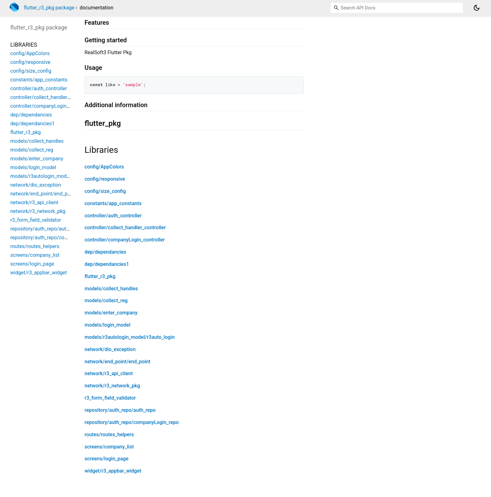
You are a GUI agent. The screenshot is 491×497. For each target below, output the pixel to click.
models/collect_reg (106, 300)
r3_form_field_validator (110, 398)
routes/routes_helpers (109, 434)
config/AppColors (104, 167)
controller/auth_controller (113, 216)
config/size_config (105, 191)
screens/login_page (106, 459)
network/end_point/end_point (117, 362)
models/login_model (107, 325)
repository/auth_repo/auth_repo (120, 410)
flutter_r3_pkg (100, 276)
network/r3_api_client (109, 373)
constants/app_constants (113, 203)
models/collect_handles (111, 289)
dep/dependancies (105, 252)
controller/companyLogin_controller (125, 240)
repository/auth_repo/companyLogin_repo (132, 422)
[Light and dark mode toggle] (477, 8)
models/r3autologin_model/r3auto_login (130, 337)
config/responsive (105, 179)
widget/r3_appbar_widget (113, 471)
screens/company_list (109, 447)
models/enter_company (111, 313)
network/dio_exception (110, 349)
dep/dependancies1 (107, 264)
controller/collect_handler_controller (125, 227)
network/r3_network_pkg (112, 386)
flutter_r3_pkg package (49, 8)
